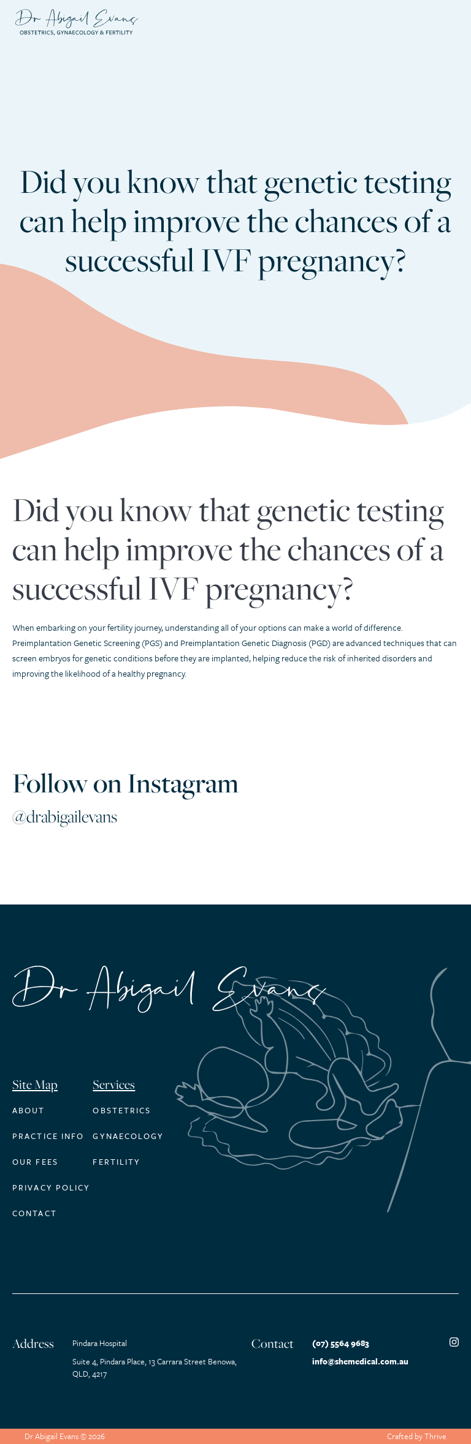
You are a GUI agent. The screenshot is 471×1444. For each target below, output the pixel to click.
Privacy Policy (51, 1187)
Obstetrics (122, 1110)
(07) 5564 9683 (340, 1343)
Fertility (116, 1162)
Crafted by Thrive (416, 1436)
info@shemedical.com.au (360, 1361)
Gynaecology (128, 1136)
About (28, 1110)
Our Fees (35, 1162)
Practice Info (48, 1136)
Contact (34, 1213)
